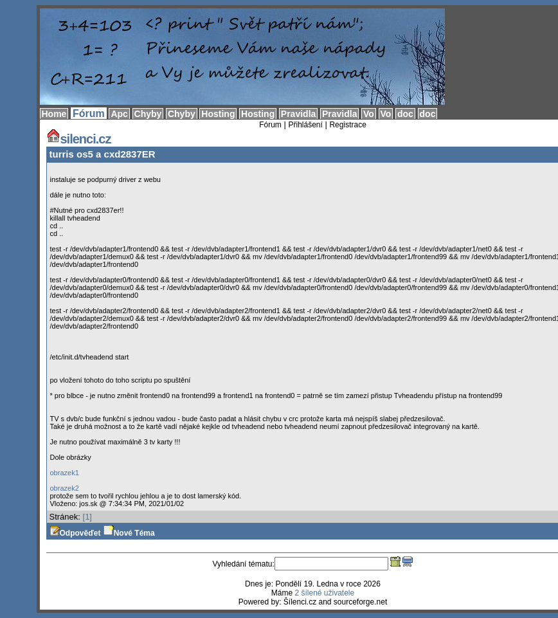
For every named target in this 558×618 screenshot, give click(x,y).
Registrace (347, 124)
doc (405, 114)
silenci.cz (78, 139)
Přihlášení (305, 124)
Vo (368, 114)
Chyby (148, 114)
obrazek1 (64, 473)
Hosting (218, 114)
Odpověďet (75, 533)
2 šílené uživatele (324, 592)
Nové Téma (129, 533)
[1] (87, 517)
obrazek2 (64, 488)
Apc (119, 114)
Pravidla (298, 114)
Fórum (89, 113)
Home (54, 114)
